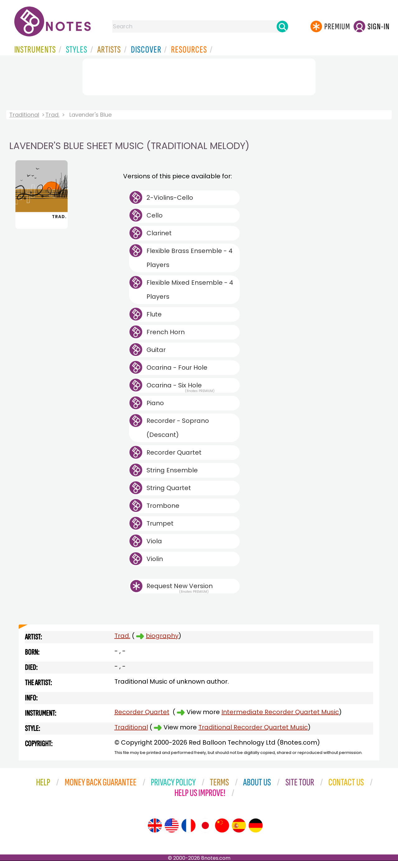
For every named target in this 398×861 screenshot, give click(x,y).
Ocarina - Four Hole (176, 367)
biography (162, 635)
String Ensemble (172, 470)
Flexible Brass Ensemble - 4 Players (189, 257)
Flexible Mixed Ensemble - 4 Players (189, 289)
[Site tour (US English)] (171, 825)
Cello (154, 215)
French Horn (165, 332)
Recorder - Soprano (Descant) (177, 427)
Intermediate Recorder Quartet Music (280, 712)
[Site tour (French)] (188, 825)
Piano (155, 403)
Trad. (52, 115)
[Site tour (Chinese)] (222, 825)
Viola (154, 541)
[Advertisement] (199, 76)
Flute (154, 314)
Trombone (162, 505)
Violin (154, 559)
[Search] (282, 26)
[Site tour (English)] (155, 825)
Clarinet (159, 233)
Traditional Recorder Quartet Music (253, 727)
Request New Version (179, 586)
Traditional (24, 115)
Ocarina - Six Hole (180, 387)
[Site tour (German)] (255, 825)
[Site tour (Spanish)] (239, 825)
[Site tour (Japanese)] (205, 825)
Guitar (156, 349)
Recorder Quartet (173, 452)
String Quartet (168, 488)
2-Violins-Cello (169, 197)
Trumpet (160, 523)
